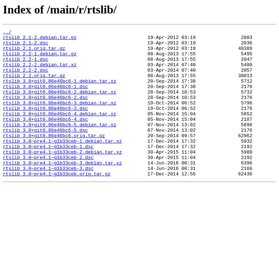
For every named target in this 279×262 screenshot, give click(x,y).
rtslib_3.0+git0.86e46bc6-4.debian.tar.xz (59, 131)
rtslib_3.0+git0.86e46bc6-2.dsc (45, 111)
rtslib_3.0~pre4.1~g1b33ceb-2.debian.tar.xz (62, 177)
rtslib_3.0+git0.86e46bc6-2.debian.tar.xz (59, 105)
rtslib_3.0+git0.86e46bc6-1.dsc (45, 98)
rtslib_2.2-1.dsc (25, 65)
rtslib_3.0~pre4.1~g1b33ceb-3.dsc (48, 196)
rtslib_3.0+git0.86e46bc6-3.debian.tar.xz (59, 118)
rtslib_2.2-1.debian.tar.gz (40, 59)
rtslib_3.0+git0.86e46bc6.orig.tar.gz (54, 157)
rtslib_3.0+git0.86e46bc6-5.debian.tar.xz (59, 144)
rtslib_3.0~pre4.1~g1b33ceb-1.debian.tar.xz (62, 163)
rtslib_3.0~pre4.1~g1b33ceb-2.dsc (48, 183)
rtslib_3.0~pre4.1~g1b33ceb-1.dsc (48, 170)
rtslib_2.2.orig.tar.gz (34, 85)
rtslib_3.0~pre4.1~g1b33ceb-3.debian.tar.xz (62, 190)
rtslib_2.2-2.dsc (25, 78)
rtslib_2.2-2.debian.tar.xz (40, 72)
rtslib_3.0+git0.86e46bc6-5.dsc (45, 150)
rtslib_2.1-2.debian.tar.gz (40, 39)
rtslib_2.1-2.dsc (25, 46)
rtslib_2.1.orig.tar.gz (34, 52)
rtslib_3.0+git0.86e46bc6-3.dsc (45, 124)
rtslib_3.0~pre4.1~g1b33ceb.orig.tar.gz (56, 203)
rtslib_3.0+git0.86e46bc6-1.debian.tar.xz (59, 91)
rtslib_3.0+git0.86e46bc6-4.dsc (45, 137)
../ (7, 32)
